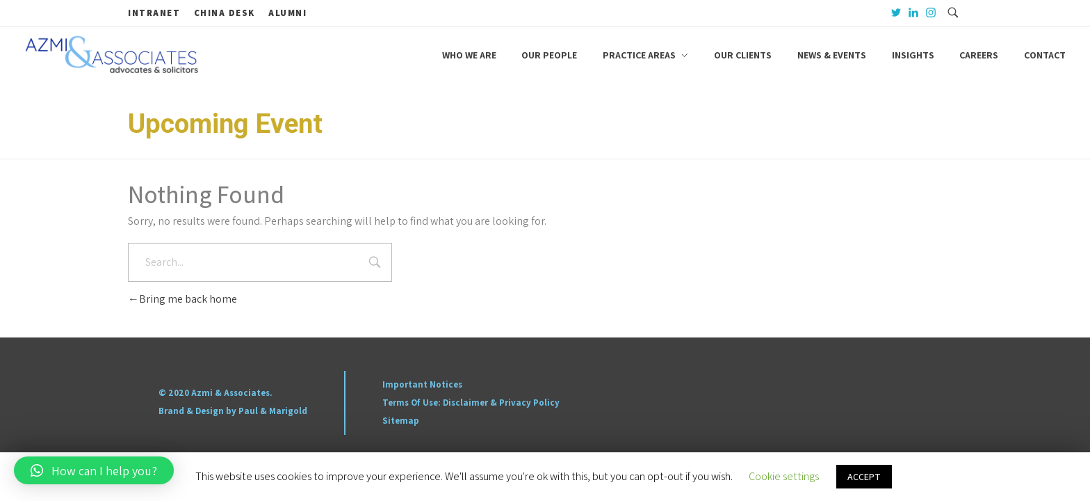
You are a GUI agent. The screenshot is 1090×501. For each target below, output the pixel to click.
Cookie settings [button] (784, 476)
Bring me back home (182, 299)
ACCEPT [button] (864, 476)
